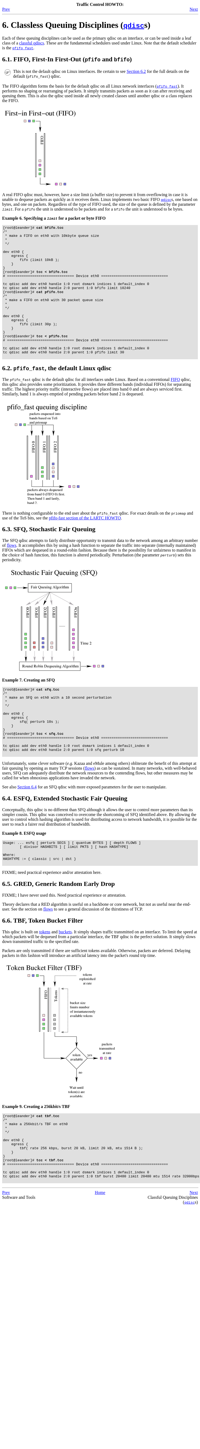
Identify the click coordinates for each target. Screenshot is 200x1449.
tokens (44, 977)
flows (11, 572)
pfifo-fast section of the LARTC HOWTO (85, 544)
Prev (6, 9)
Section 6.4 (27, 827)
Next (194, 9)
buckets (65, 977)
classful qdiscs (31, 43)
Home (100, 1251)
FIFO (175, 406)
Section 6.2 (136, 71)
